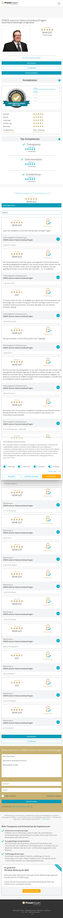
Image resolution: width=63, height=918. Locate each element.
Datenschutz (40, 910)
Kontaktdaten (41, 80)
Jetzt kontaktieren (31, 73)
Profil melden (46, 819)
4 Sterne (35, 91)
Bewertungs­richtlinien (18, 910)
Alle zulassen (51, 476)
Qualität (6, 114)
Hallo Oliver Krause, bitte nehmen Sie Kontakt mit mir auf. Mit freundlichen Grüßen (31, 765)
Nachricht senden (31, 801)
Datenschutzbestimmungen (21, 462)
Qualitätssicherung (30, 910)
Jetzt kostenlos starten (32, 891)
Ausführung (7, 123)
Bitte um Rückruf (10, 796)
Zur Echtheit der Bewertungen (31, 58)
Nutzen (5, 117)
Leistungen (7, 120)
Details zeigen (53, 471)
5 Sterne (35, 88)
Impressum (7, 462)
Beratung (6, 126)
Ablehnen (11, 476)
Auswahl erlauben (31, 476)
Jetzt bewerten (31, 63)
